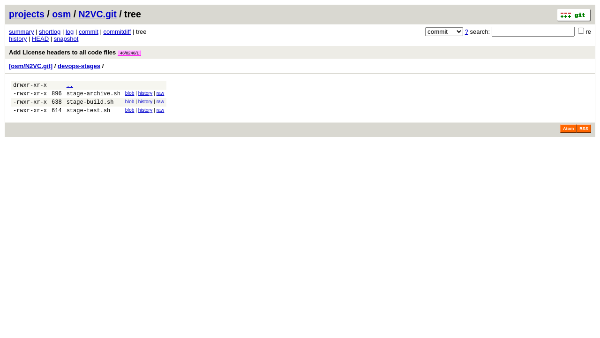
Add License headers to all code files (75, 52)
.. (70, 86)
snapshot (66, 38)
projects (27, 14)
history (18, 38)
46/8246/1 (129, 53)
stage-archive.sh (93, 96)
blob (130, 94)
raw (161, 94)
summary (21, 31)
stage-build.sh (90, 106)
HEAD (40, 38)
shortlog (49, 31)
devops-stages (79, 65)
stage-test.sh (89, 116)
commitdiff (117, 31)
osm (61, 14)
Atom (568, 134)
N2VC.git (98, 14)
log (70, 31)
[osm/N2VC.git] (30, 65)
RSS (583, 134)
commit (88, 31)
